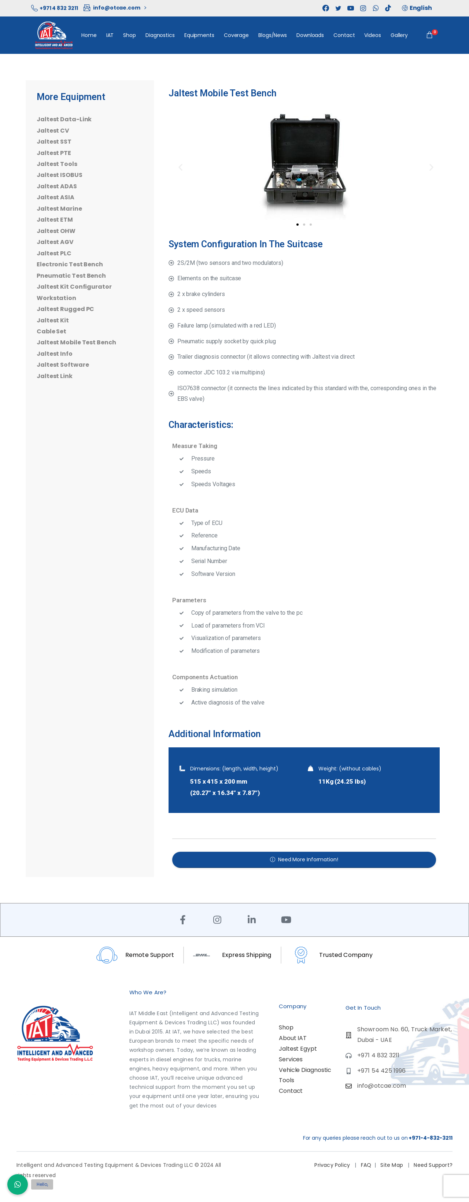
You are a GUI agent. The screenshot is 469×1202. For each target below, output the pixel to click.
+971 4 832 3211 (54, 8)
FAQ (366, 1165)
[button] (178, 165)
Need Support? (432, 1165)
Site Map (392, 1165)
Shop (286, 1027)
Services (291, 1059)
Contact (291, 1091)
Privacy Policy (332, 1165)
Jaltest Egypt (298, 1048)
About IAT (293, 1038)
